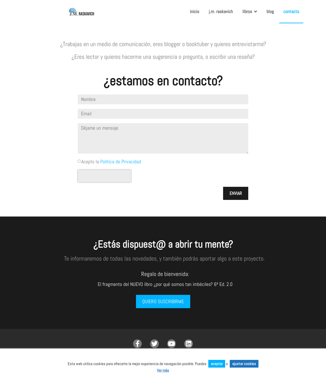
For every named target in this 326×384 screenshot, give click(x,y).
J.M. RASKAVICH (221, 12)
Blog (270, 12)
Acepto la (111, 161)
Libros (249, 11)
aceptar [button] (217, 363)
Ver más (163, 370)
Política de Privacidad (120, 161)
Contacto (291, 12)
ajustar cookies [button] (244, 363)
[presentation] (104, 176)
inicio (194, 12)
